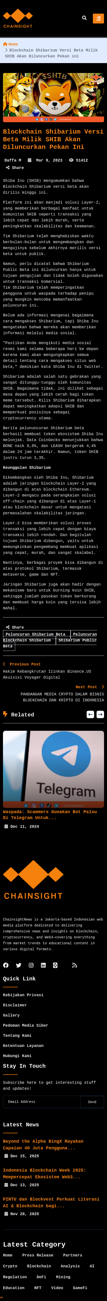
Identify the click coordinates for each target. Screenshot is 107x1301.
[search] (84, 18)
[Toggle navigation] (98, 19)
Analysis (70, 1266)
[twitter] (18, 966)
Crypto (10, 1266)
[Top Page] (1, 1298)
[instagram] (31, 966)
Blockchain (39, 1266)
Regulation (15, 1277)
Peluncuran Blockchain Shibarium (50, 637)
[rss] (74, 966)
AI (92, 1266)
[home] (18, 18)
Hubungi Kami (17, 1056)
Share (15, 168)
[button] (90, 714)
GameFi (80, 1288)
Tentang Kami (17, 1036)
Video (57, 1288)
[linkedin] (43, 966)
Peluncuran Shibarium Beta (37, 634)
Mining (63, 1277)
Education (13, 1288)
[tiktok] (55, 966)
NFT (37, 1288)
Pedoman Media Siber (25, 1025)
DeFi (41, 1277)
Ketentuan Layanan (23, 1046)
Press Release (37, 1255)
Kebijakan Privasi (23, 995)
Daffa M (12, 160)
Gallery (11, 1015)
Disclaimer (15, 1005)
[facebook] (5, 966)
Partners (72, 1255)
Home (10, 44)
